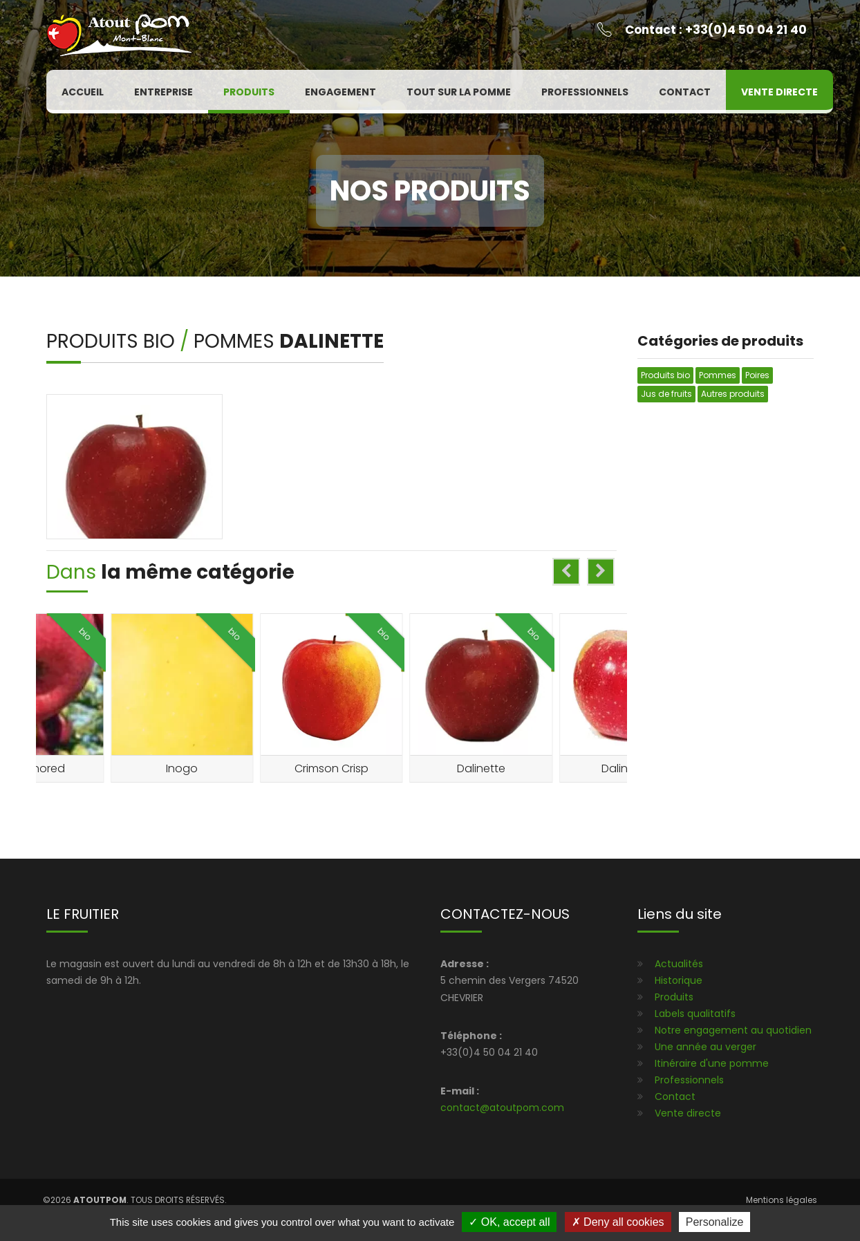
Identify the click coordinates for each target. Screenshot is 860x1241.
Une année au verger (705, 1047)
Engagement (340, 92)
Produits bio (113, 341)
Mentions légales (781, 1200)
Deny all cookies (618, 1222)
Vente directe (779, 92)
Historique (678, 980)
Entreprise (163, 92)
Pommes (236, 341)
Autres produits (733, 394)
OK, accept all (509, 1222)
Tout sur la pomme (458, 92)
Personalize (715, 1222)
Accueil (83, 92)
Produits (248, 92)
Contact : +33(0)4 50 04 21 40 (716, 29)
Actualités (679, 964)
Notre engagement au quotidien (733, 1030)
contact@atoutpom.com (502, 1107)
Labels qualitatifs (695, 1013)
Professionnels (584, 92)
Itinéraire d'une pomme (712, 1063)
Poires (757, 375)
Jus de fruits (666, 394)
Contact (685, 92)
